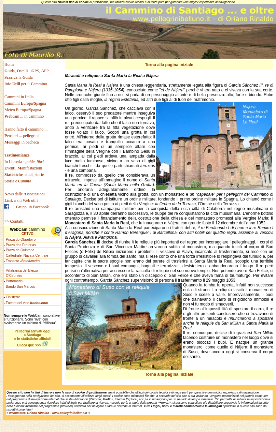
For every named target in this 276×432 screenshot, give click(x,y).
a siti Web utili (21, 200)
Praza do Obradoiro (21, 239)
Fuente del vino (27, 303)
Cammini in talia (18, 96)
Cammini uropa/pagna (25, 103)
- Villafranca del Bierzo (21, 270)
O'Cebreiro (14, 276)
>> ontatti (14, 221)
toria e (17, 181)
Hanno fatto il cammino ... (25, 129)
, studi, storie (24, 174)
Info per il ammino (26, 83)
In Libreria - (24, 161)
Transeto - (23, 261)
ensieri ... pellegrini (21, 135)
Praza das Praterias (21, 245)
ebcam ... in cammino (24, 116)
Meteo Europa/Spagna (22, 109)
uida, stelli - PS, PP (26, 71)
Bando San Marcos (20, 286)
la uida (19, 77)
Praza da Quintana (20, 250)
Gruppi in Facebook (32, 207)
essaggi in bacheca (21, 142)
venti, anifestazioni (23, 168)
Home (9, 64)
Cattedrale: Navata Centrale (27, 255)
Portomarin (14, 281)
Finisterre (13, 297)
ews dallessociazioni (24, 194)
